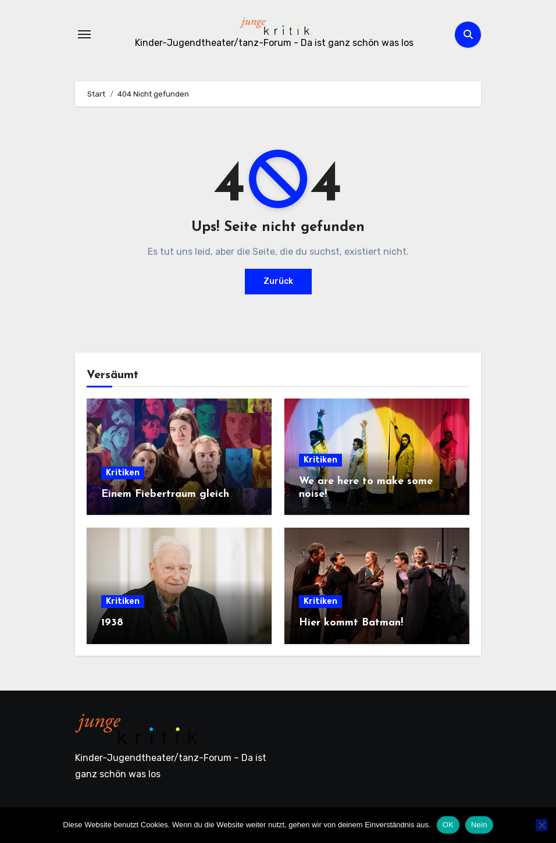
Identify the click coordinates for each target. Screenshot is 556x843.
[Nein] (541, 825)
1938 (112, 622)
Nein (479, 824)
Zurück (278, 281)
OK (448, 824)
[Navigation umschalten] (84, 34)
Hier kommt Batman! (351, 622)
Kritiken (123, 473)
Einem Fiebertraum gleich (165, 494)
